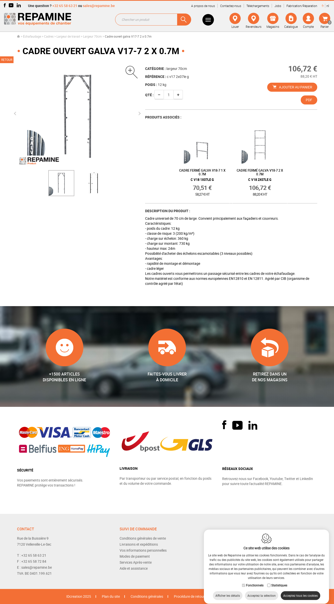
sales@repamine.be (99, 5)
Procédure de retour (189, 596)
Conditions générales (147, 596)
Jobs (277, 6)
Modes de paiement (135, 556)
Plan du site (111, 596)
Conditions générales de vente (143, 538)
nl (327, 6)
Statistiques (279, 580)
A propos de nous (203, 6)
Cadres (49, 36)
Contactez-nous (230, 6)
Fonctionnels (254, 580)
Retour (6, 60)
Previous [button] (15, 113)
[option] (61, 183)
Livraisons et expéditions (139, 544)
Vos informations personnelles (143, 550)
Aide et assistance (134, 568)
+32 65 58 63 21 (64, 5)
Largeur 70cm (92, 36)
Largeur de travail (68, 36)
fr (323, 6)
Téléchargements (257, 6)
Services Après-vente (136, 562)
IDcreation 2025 (78, 596)
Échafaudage (32, 36)
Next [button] (139, 113)
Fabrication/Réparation (301, 6)
